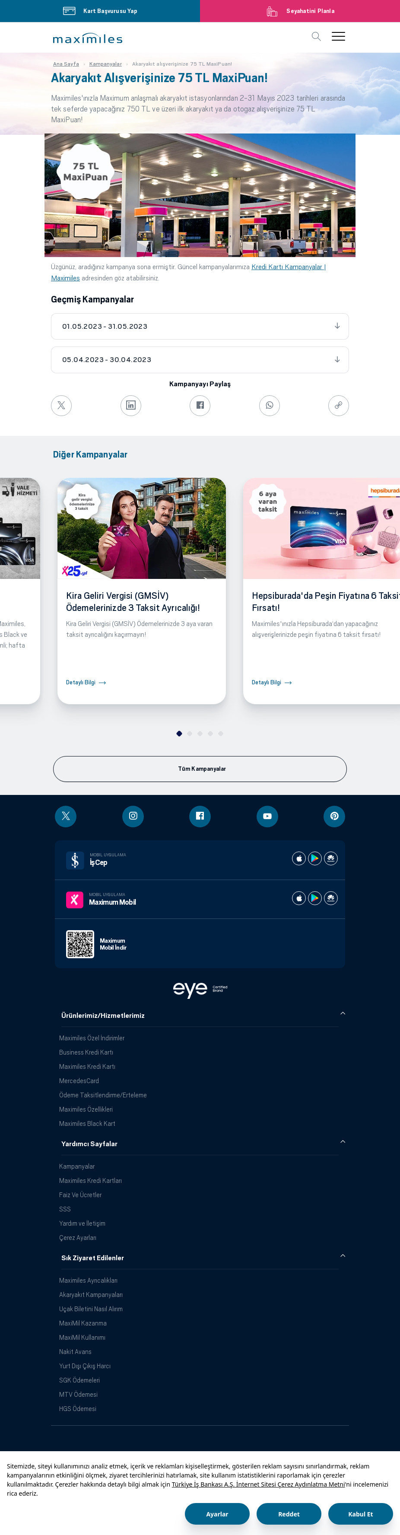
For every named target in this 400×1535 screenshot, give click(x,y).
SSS (65, 1209)
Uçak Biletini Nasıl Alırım (91, 1309)
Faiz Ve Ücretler (80, 1194)
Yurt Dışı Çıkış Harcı (85, 1366)
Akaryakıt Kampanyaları (91, 1294)
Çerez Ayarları (77, 1237)
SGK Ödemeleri (79, 1380)
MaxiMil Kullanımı (82, 1337)
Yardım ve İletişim (82, 1223)
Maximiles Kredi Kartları (90, 1180)
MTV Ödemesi (78, 1394)
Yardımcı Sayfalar (89, 1144)
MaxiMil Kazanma (83, 1323)
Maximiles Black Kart (87, 1123)
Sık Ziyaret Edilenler (92, 1258)
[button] (87, 38)
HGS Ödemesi (77, 1408)
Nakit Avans (75, 1351)
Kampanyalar (77, 1166)
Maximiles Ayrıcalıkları (88, 1280)
